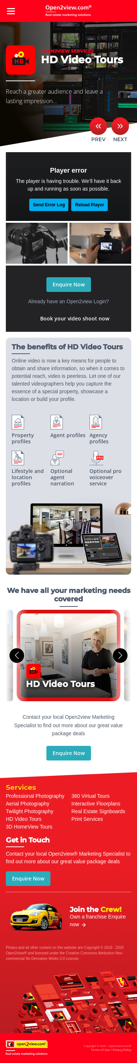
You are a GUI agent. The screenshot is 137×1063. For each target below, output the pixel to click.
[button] (16, 655)
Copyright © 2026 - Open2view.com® (107, 1048)
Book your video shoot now (74, 318)
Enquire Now (69, 284)
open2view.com (68, 11)
